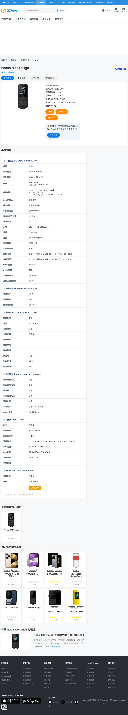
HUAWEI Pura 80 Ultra (11, 575)
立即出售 (53, 135)
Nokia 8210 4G (11, 607)
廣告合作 (111, 676)
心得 (21, 78)
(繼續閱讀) (55, 646)
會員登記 (111, 680)
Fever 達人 (5, 672)
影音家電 (47, 684)
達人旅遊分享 (70, 684)
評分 (3, 72)
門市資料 (90, 669)
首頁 (3, 60)
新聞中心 (4, 669)
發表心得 (12, 72)
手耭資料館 (25, 60)
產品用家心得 (28, 684)
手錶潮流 (47, 687)
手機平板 (12, 60)
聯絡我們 (111, 672)
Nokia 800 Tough (11, 530)
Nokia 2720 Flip (54, 611)
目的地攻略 (69, 676)
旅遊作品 (68, 680)
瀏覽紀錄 (60, 19)
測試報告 (34, 19)
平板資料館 (21, 19)
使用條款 (111, 684)
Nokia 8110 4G (76, 611)
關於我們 (111, 669)
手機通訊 (47, 676)
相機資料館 (27, 669)
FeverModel (6, 676)
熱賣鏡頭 (90, 680)
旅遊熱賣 (68, 672)
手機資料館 (6, 19)
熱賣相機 (90, 676)
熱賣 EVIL (90, 687)
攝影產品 (47, 672)
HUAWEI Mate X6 (54, 574)
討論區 (4, 684)
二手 (35, 78)
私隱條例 (111, 687)
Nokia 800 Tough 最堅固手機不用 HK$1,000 (59, 635)
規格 (7, 78)
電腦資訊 (47, 680)
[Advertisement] (101, 193)
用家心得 (46, 19)
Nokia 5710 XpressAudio (76, 575)
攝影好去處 (71, 669)
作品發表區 (5, 680)
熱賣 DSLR (91, 684)
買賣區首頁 (48, 669)
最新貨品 (90, 672)
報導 (50, 78)
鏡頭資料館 (27, 672)
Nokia (36, 60)
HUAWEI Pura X (33, 574)
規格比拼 (51, 118)
